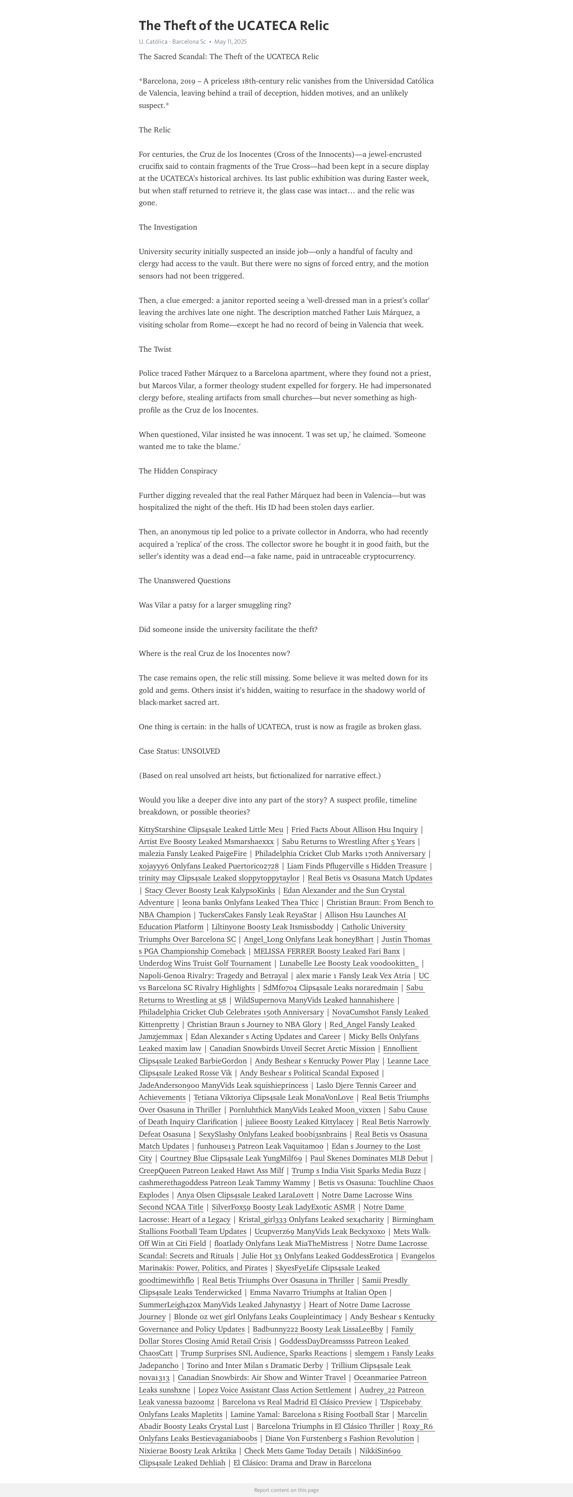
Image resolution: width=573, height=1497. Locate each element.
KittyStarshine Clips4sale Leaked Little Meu (211, 829)
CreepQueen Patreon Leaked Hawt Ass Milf (211, 1170)
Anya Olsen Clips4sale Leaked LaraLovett (245, 1195)
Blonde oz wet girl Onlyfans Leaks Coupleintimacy (258, 1316)
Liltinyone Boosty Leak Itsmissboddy (272, 926)
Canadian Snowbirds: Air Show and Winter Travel (262, 1377)
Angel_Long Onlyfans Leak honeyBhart (309, 939)
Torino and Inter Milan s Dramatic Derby (255, 1365)
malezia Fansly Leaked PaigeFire (193, 853)
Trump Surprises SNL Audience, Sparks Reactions (264, 1353)
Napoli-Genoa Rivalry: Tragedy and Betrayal (213, 975)
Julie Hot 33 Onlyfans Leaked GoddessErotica (317, 1255)
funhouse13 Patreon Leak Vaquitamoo (260, 1146)
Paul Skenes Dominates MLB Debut (369, 1158)
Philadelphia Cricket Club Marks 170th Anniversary (340, 853)
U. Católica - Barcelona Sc (172, 41)
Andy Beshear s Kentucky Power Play (317, 1061)
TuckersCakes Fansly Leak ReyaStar (258, 914)
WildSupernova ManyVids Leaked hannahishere (314, 1000)
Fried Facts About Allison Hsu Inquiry (354, 829)
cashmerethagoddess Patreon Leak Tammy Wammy (224, 1182)
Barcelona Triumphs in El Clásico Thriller (325, 1426)
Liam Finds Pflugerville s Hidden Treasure (357, 866)
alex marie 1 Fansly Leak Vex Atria (353, 975)
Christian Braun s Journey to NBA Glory (254, 1024)
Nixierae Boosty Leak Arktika (187, 1450)
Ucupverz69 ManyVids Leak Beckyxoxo (320, 1231)
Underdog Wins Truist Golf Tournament (205, 963)
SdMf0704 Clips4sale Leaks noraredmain (330, 987)
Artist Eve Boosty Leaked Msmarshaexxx (206, 841)
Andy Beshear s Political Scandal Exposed (309, 1073)
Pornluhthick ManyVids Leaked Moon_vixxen (305, 1109)
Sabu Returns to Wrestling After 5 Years (348, 841)
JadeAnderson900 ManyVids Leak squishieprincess (223, 1085)
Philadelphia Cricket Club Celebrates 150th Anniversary (231, 1012)
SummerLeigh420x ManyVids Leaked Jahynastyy (220, 1304)
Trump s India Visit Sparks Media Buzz (356, 1170)
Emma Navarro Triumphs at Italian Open (318, 1292)
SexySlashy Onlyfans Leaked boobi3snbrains (273, 1134)
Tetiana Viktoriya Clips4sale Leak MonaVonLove (274, 1097)
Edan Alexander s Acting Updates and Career (266, 1036)
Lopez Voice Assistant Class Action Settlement (274, 1390)
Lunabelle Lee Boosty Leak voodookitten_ (349, 963)
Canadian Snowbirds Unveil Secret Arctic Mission (292, 1048)
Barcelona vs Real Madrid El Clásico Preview (297, 1402)
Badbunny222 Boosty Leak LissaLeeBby (318, 1329)
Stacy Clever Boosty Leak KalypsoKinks (210, 890)
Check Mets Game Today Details (297, 1450)
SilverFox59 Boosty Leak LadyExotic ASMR (283, 1207)
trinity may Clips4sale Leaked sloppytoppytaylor (219, 878)
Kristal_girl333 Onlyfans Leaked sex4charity (311, 1219)
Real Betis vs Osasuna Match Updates (370, 878)
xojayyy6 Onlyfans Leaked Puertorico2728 (209, 866)
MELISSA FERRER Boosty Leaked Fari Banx (327, 951)
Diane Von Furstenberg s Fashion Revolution (339, 1438)
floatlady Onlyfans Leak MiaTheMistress (281, 1243)
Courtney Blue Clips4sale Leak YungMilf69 (231, 1158)
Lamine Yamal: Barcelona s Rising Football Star (310, 1414)
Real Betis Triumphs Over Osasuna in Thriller (278, 1280)
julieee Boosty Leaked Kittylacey (300, 1121)
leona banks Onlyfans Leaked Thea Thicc (250, 902)
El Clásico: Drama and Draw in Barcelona (303, 1462)
